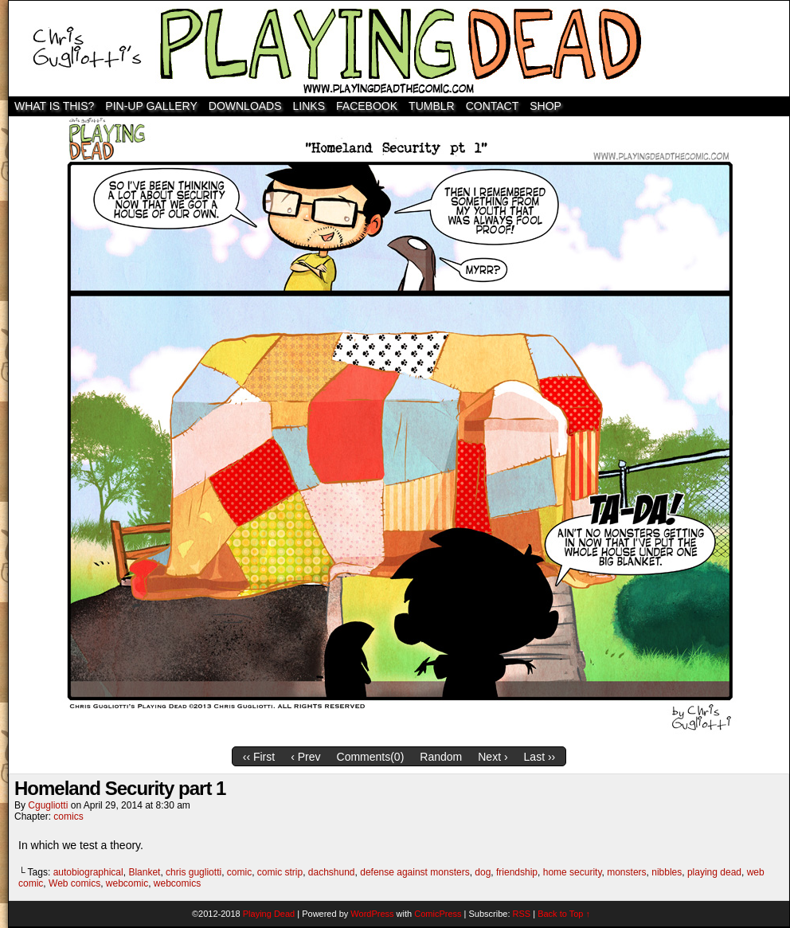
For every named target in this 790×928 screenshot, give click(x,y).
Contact (492, 106)
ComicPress (437, 913)
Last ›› (540, 756)
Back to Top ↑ (564, 913)
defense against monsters (414, 872)
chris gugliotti (193, 872)
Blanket (144, 872)
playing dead (714, 872)
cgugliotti (48, 805)
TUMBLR (432, 106)
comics (68, 816)
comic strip (280, 872)
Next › (492, 756)
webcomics (177, 883)
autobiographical (88, 872)
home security (572, 872)
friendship (517, 872)
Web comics (74, 883)
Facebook (366, 106)
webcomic (127, 883)
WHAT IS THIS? (54, 106)
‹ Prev (305, 756)
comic (239, 872)
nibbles (666, 872)
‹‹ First (259, 756)
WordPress (371, 913)
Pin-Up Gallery (151, 106)
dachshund (331, 872)
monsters (626, 872)
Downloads (245, 106)
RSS (522, 913)
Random (441, 756)
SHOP (545, 106)
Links (309, 106)
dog (483, 872)
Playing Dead (399, 48)
